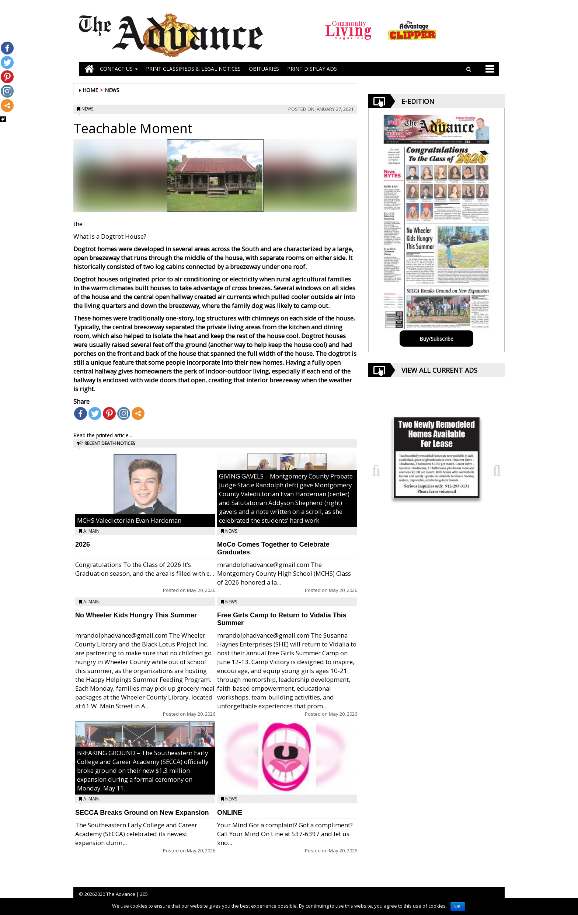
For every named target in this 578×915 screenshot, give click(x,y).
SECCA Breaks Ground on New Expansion (142, 812)
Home (90, 90)
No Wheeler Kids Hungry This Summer (136, 615)
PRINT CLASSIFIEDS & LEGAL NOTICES (193, 68)
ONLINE (229, 812)
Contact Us (119, 68)
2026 (82, 544)
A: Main (91, 531)
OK (458, 906)
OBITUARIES (264, 68)
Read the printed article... (102, 435)
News (112, 90)
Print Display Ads (312, 68)
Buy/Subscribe (436, 338)
